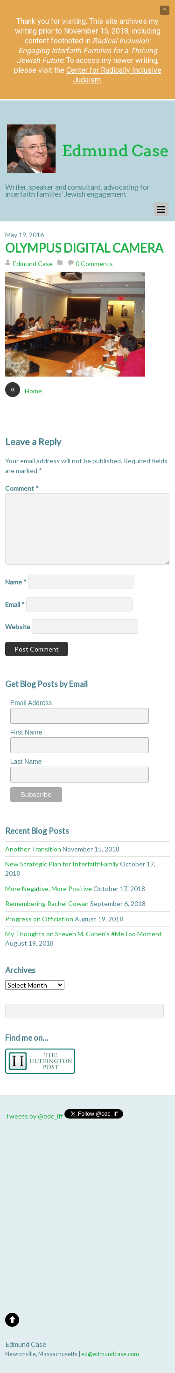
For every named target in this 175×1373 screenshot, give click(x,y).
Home (23, 391)
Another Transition (33, 849)
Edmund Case (33, 264)
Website (17, 627)
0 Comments (94, 264)
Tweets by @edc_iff (34, 1116)
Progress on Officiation (39, 919)
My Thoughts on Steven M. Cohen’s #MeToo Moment (83, 934)
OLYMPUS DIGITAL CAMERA (84, 247)
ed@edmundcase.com (110, 1354)
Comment (22, 488)
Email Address (31, 703)
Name (16, 582)
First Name (26, 732)
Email (15, 604)
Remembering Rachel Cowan (47, 903)
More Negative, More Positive (48, 888)
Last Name (26, 761)
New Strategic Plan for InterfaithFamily (62, 864)
